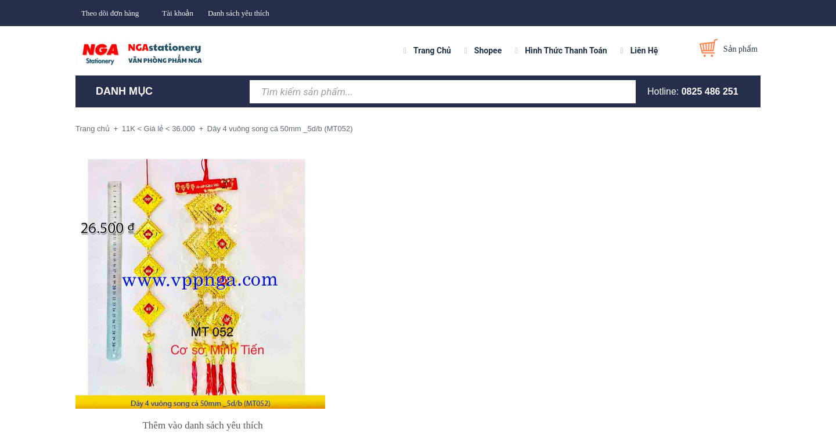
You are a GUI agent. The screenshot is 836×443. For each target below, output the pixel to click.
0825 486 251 (710, 91)
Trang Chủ (432, 50)
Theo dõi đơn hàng (110, 13)
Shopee (488, 50)
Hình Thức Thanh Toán (566, 50)
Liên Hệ (644, 50)
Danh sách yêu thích (238, 13)
